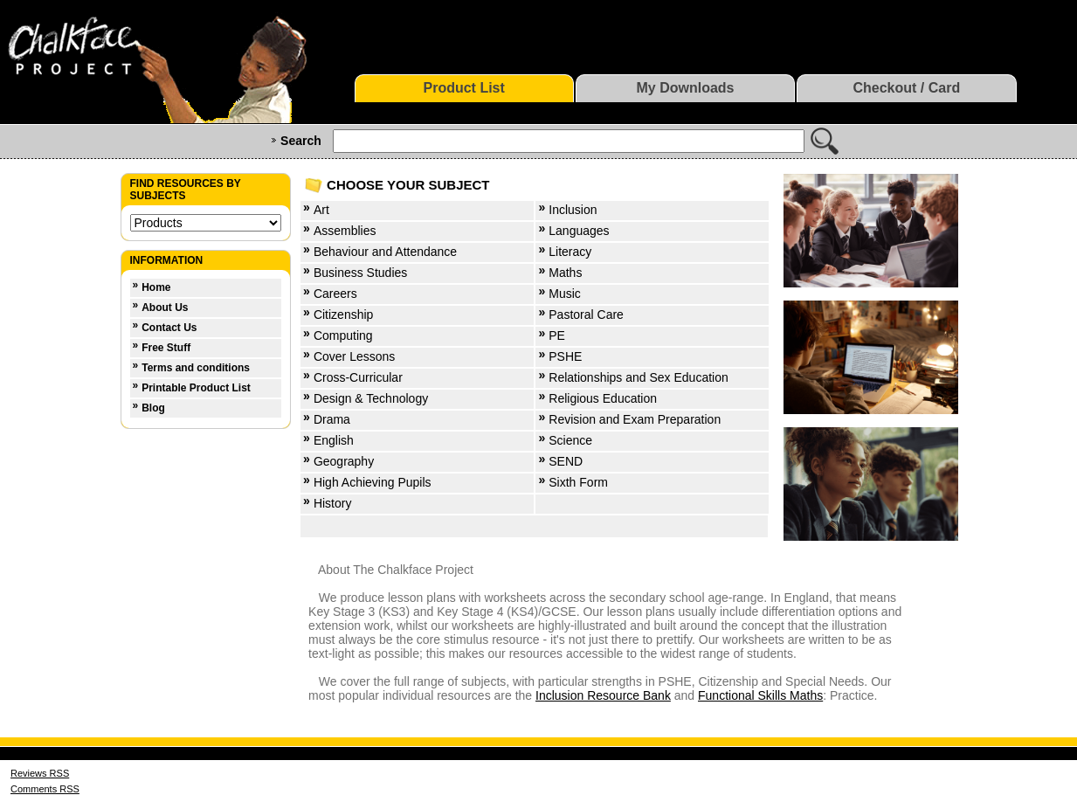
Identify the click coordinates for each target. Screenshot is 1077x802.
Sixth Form (578, 482)
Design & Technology (371, 398)
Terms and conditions (196, 368)
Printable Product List (196, 388)
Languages (579, 231)
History (333, 503)
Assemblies (345, 231)
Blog (153, 408)
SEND (566, 461)
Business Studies (360, 273)
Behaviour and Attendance (385, 252)
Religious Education (603, 398)
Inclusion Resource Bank (603, 695)
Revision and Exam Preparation (635, 419)
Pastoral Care (586, 314)
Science (570, 440)
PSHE (565, 356)
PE (557, 335)
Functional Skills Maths (760, 695)
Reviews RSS (39, 773)
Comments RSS (44, 789)
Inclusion (573, 210)
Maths (565, 273)
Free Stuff (166, 348)
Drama (332, 419)
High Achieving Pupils (372, 482)
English (334, 440)
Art (321, 210)
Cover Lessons (354, 356)
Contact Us (169, 327)
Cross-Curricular (358, 377)
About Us (165, 307)
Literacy (570, 252)
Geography (344, 461)
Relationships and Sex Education (638, 377)
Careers (335, 294)
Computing (343, 335)
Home (156, 287)
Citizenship (343, 314)
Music (565, 294)
